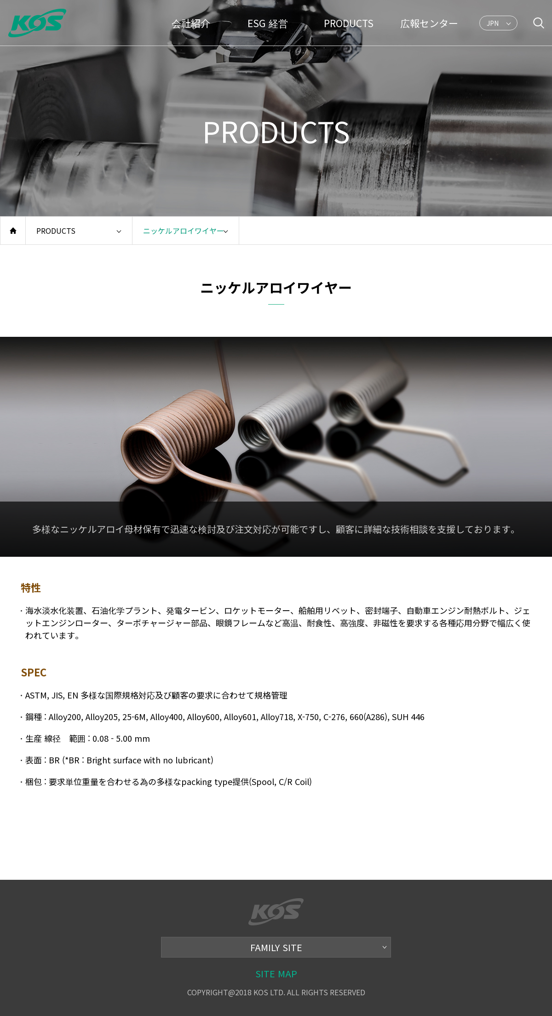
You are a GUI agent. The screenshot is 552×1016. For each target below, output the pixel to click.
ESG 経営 (267, 23)
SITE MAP (276, 973)
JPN (493, 24)
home (13, 230)
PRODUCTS (349, 23)
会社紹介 (191, 23)
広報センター (429, 23)
